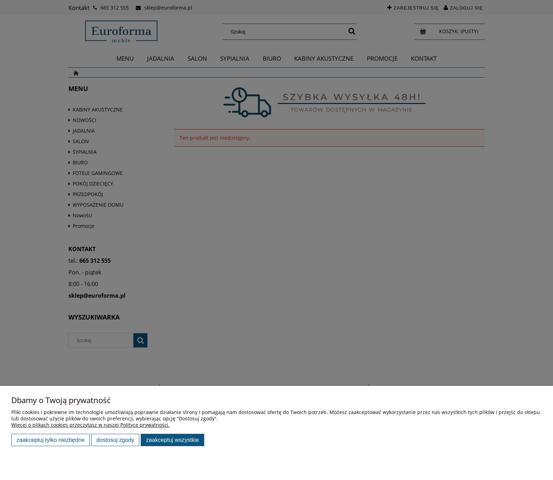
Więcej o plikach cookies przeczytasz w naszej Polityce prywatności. (90, 424)
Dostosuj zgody (115, 440)
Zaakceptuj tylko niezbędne (51, 440)
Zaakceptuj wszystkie (172, 440)
